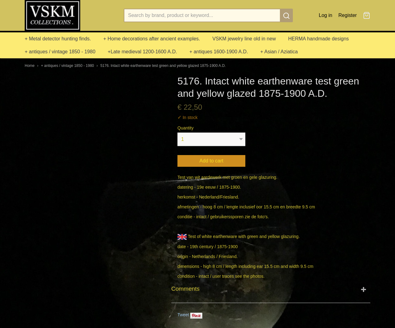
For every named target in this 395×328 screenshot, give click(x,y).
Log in (325, 15)
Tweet (183, 314)
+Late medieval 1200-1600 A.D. (142, 51)
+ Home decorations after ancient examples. (151, 38)
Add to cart (211, 160)
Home (30, 66)
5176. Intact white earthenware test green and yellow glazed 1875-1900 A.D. (163, 66)
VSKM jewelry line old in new (244, 38)
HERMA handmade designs (318, 38)
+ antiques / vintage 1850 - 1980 (60, 51)
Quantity (185, 127)
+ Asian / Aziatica (279, 51)
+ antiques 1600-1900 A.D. (218, 51)
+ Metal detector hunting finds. (58, 38)
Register (348, 15)
